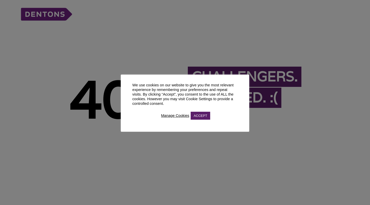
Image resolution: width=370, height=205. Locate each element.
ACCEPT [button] (200, 116)
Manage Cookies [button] (175, 116)
